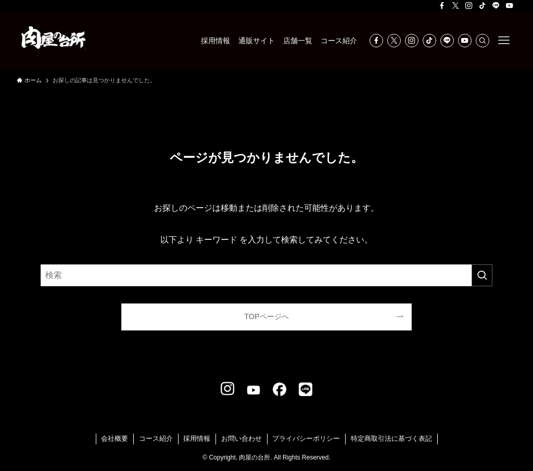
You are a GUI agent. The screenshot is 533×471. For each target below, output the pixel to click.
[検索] (482, 40)
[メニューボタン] (503, 40)
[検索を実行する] (482, 275)
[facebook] (442, 5)
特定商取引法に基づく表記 (391, 438)
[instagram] (469, 5)
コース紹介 (156, 438)
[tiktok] (482, 5)
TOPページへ (266, 316)
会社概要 (114, 438)
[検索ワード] (266, 275)
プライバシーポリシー (306, 438)
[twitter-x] (455, 5)
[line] (496, 5)
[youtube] (509, 5)
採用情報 (196, 438)
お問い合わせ (241, 438)
